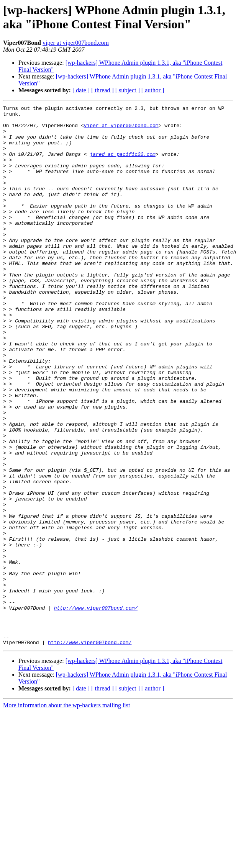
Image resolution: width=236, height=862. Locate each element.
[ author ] (152, 90)
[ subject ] (127, 90)
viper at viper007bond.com (76, 42)
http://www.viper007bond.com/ (96, 708)
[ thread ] (102, 90)
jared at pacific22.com (123, 164)
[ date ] (81, 90)
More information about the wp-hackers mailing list (66, 813)
